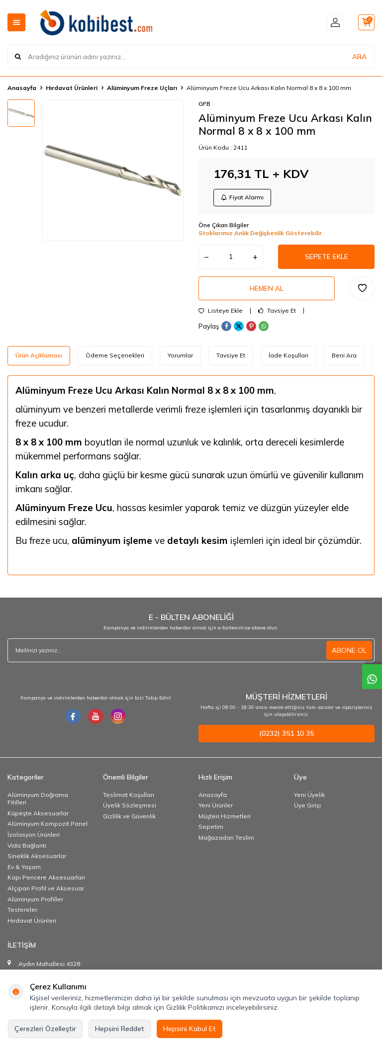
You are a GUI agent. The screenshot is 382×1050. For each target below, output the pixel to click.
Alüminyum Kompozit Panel (47, 825)
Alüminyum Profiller (35, 901)
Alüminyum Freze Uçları (142, 87)
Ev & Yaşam (24, 869)
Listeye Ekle (220, 313)
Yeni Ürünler (215, 807)
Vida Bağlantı (26, 847)
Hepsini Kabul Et (189, 1028)
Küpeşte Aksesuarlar (38, 815)
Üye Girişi (307, 807)
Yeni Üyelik (309, 796)
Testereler (22, 911)
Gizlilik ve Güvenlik (129, 818)
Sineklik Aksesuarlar (36, 858)
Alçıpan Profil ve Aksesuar (45, 890)
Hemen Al (267, 289)
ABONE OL (349, 652)
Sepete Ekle (326, 257)
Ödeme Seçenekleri (115, 357)
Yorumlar (180, 357)
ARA (359, 56)
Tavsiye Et (277, 313)
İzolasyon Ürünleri (33, 836)
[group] (113, 170)
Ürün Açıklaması (38, 357)
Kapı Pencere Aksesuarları (46, 879)
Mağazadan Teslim (226, 839)
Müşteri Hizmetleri (224, 818)
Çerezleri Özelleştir (45, 1028)
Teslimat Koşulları (128, 796)
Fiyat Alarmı (242, 197)
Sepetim (210, 828)
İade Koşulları (288, 357)
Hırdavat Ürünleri (71, 87)
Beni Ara (344, 357)
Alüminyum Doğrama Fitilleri (37, 800)
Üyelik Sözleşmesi (129, 807)
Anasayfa (21, 87)
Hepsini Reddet (119, 1028)
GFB (204, 103)
